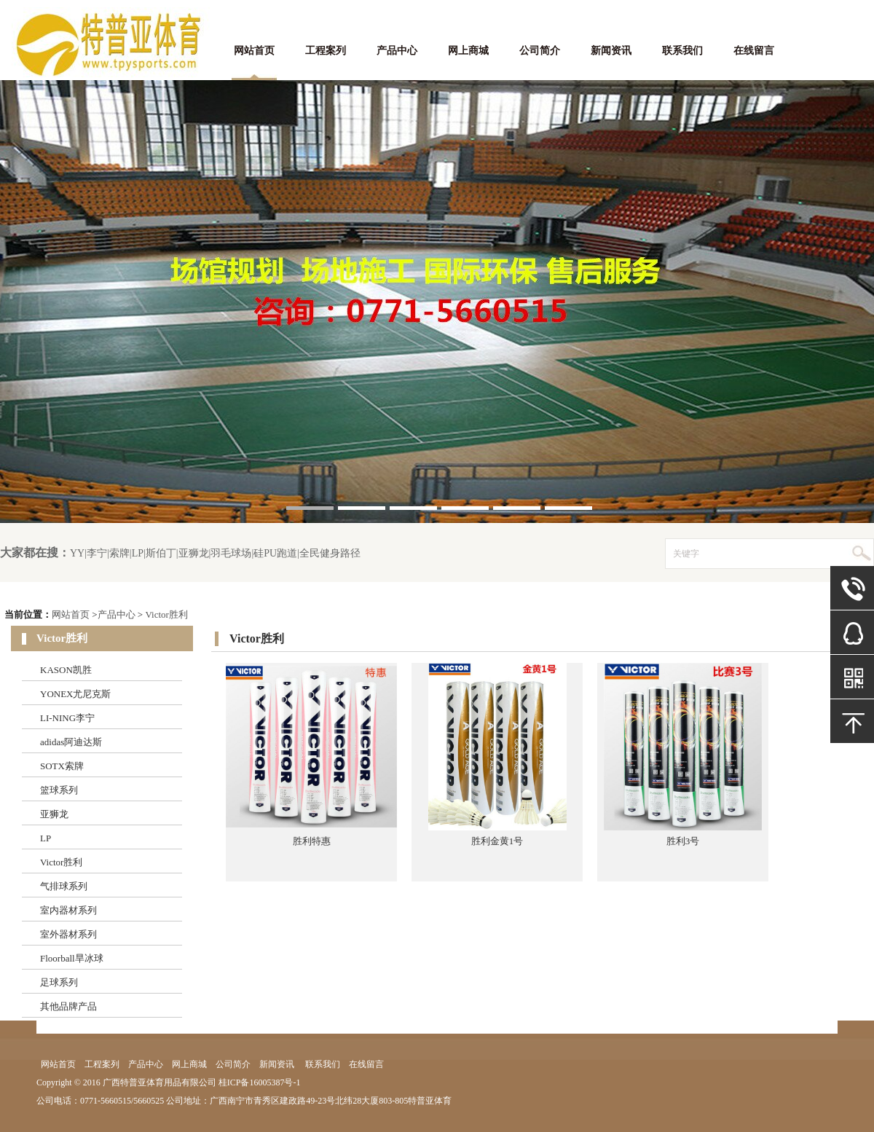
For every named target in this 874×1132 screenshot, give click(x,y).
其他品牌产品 (68, 1006)
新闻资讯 (611, 50)
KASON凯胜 (66, 669)
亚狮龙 (54, 814)
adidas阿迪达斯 (71, 741)
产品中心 (397, 50)
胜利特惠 (312, 841)
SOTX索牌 (62, 765)
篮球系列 (59, 790)
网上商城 (468, 50)
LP (45, 838)
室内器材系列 (68, 910)
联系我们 (682, 50)
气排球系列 (63, 886)
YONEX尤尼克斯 (75, 693)
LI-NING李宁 (67, 717)
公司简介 (539, 50)
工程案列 (325, 50)
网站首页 (254, 50)
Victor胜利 (166, 614)
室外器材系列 (68, 934)
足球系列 (59, 982)
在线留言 (753, 50)
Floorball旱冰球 (71, 958)
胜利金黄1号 (497, 841)
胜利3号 (683, 841)
